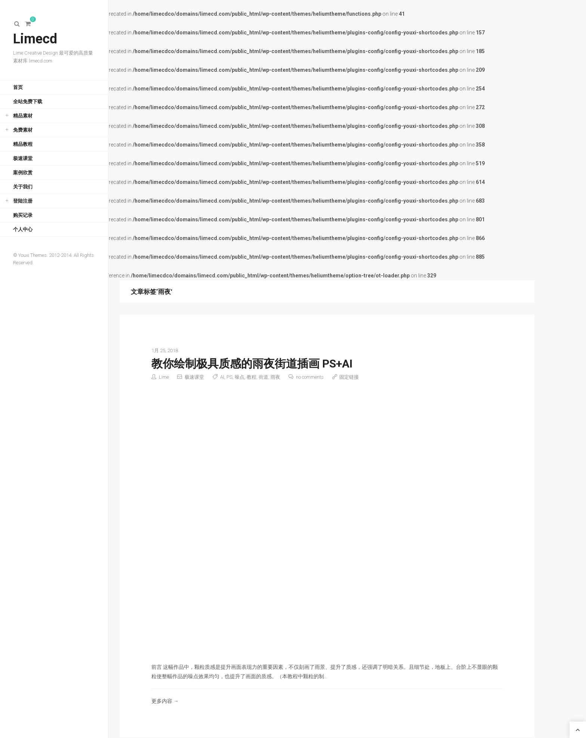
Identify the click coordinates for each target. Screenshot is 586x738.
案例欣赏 (23, 172)
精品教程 (23, 144)
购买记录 (23, 215)
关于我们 (23, 187)
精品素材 (23, 116)
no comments (310, 377)
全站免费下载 (27, 101)
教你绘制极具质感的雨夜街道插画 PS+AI (251, 363)
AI (222, 377)
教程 (251, 377)
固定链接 (349, 377)
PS (229, 377)
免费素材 (23, 130)
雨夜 (275, 377)
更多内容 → (165, 701)
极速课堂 (23, 158)
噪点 (239, 377)
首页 (18, 87)
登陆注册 (23, 201)
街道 (263, 377)
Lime (164, 377)
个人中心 (23, 229)
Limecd (35, 39)
